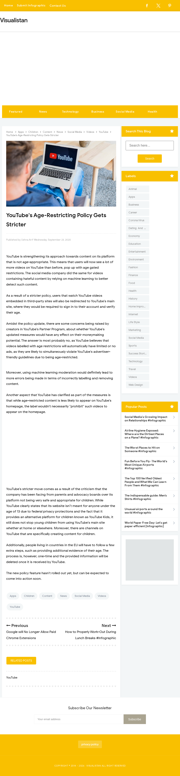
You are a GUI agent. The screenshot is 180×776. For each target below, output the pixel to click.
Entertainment (137, 251)
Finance (133, 275)
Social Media (125, 111)
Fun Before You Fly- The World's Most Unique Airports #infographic (146, 465)
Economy (134, 236)
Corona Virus (136, 220)
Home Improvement (139, 306)
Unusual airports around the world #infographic (144, 510)
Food (132, 283)
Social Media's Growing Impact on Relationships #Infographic (146, 418)
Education (135, 244)
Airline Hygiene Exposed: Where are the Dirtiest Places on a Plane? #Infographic (144, 434)
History (133, 298)
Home (8, 5)
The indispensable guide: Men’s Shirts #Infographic (146, 497)
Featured (15, 111)
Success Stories (138, 353)
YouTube (15, 607)
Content (47, 596)
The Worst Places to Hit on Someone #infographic (142, 449)
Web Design (136, 385)
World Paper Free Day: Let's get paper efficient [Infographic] (146, 524)
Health (152, 111)
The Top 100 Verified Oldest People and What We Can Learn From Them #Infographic (145, 482)
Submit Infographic (31, 5)
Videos (102, 596)
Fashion (133, 267)
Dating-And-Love (139, 228)
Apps (13, 596)
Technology (70, 111)
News (43, 111)
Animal (133, 189)
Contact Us (58, 5)
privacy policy (90, 744)
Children (29, 596)
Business (97, 111)
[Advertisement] (90, 74)
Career (133, 212)
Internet (133, 314)
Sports (133, 345)
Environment (136, 259)
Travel (132, 369)
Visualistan (93, 765)
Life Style (134, 322)
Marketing (135, 330)
